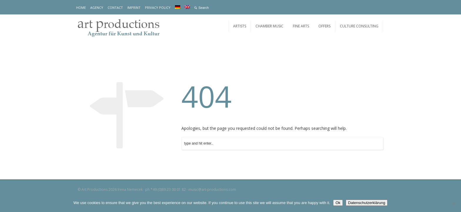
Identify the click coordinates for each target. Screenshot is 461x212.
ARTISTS (239, 26)
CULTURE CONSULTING (359, 26)
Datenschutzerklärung (366, 203)
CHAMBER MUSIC (269, 26)
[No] (454, 204)
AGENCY (96, 7)
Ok (337, 203)
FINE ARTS (301, 26)
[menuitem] (177, 7)
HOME (81, 7)
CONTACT (115, 7)
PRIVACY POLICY (158, 7)
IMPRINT (134, 7)
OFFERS (324, 26)
